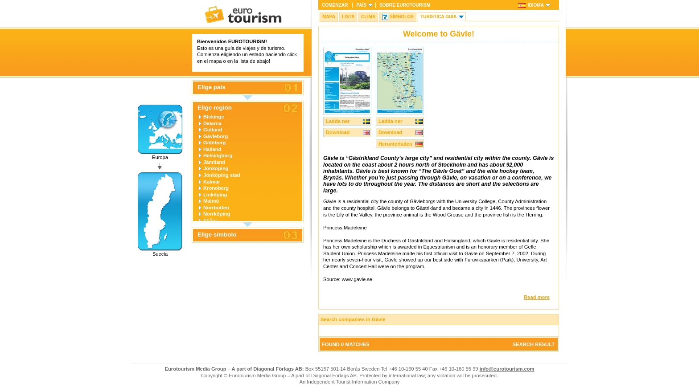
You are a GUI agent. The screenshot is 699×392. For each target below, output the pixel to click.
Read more (537, 297)
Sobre (404, 5)
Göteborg (214, 142)
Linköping (215, 194)
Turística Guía (438, 16)
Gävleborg (215, 136)
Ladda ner (338, 121)
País (361, 5)
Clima (368, 16)
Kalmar (211, 181)
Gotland (212, 129)
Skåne (210, 220)
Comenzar (335, 5)
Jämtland (214, 162)
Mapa (328, 16)
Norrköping (216, 213)
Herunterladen (395, 144)
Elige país (211, 87)
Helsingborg (217, 155)
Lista (348, 16)
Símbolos (402, 16)
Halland (212, 149)
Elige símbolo (216, 235)
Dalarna (212, 123)
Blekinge (213, 116)
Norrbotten (216, 207)
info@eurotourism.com (507, 369)
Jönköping (216, 168)
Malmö (211, 201)
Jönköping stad (221, 175)
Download (338, 132)
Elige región (214, 108)
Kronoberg (216, 188)
